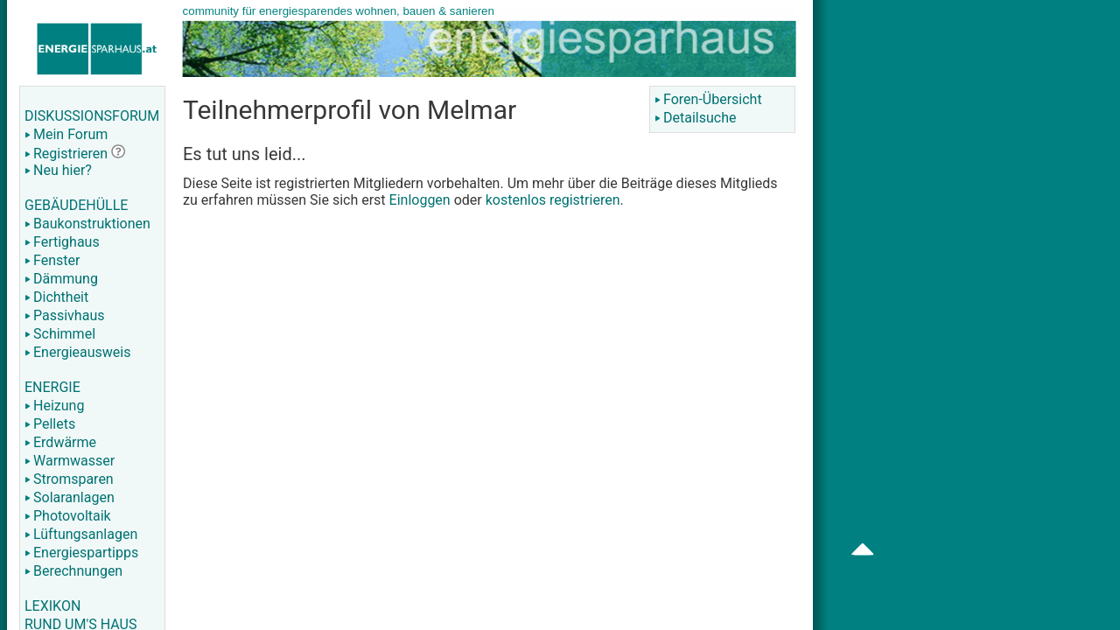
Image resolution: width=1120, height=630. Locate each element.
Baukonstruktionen (87, 223)
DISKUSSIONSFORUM (91, 116)
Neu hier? (58, 170)
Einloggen (420, 200)
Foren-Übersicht (708, 99)
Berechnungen (73, 571)
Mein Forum (66, 134)
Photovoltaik (67, 516)
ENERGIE (52, 387)
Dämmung (61, 278)
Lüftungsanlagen (80, 534)
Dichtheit (56, 297)
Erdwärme (60, 442)
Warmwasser (69, 460)
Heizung (54, 405)
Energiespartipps (81, 552)
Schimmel (59, 334)
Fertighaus (62, 242)
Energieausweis (77, 352)
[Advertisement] (981, 280)
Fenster (52, 260)
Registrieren (66, 153)
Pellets (49, 424)
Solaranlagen (69, 497)
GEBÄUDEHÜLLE (76, 205)
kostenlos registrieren (553, 200)
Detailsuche (695, 117)
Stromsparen (69, 479)
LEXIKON (52, 606)
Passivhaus (64, 315)
